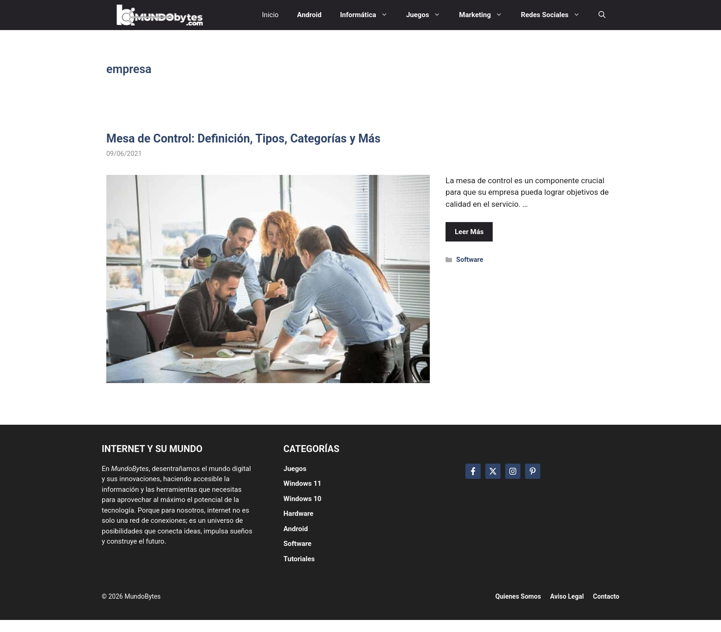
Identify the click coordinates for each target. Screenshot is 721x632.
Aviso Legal (567, 596)
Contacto (606, 596)
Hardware (298, 513)
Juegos (294, 469)
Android (295, 529)
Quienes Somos (518, 596)
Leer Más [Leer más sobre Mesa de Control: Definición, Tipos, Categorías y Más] (469, 232)
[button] (602, 15)
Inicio (270, 15)
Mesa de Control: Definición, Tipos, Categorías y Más (243, 138)
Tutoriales (299, 559)
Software (469, 260)
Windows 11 (302, 483)
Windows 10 (302, 499)
